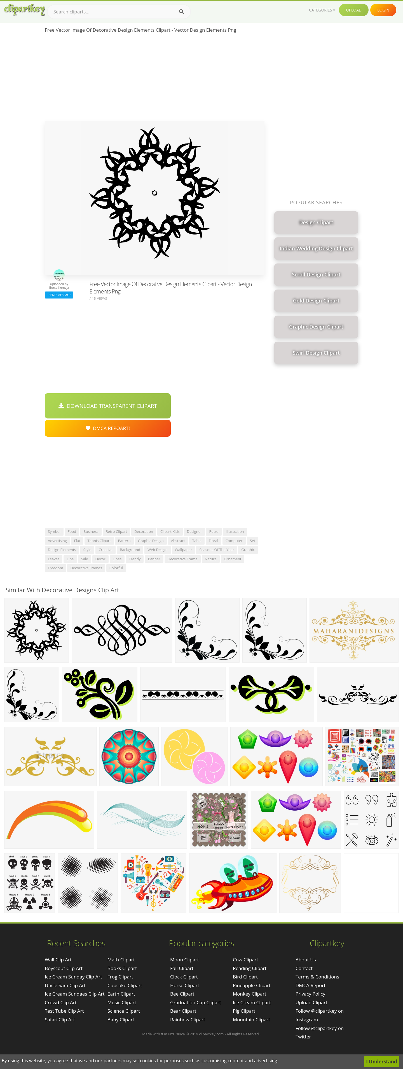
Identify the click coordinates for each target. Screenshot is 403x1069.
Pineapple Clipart (252, 985)
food (72, 531)
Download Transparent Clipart (107, 405)
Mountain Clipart (251, 1019)
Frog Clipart (120, 976)
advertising (57, 540)
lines (117, 558)
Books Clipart (122, 968)
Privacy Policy (310, 994)
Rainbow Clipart (187, 1019)
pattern (124, 540)
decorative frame (183, 558)
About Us (306, 959)
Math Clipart (121, 959)
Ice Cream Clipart (252, 1002)
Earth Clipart (121, 994)
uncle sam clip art (65, 985)
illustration (235, 531)
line (70, 558)
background (130, 549)
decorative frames (86, 567)
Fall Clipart (181, 968)
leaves (53, 558)
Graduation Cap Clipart (195, 1002)
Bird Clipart (245, 976)
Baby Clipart (120, 1019)
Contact (304, 968)
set (252, 540)
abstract (178, 540)
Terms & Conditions (317, 976)
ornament (233, 558)
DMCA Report (310, 985)
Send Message (59, 295)
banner (154, 558)
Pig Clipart (244, 1011)
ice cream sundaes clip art (75, 994)
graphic (247, 549)
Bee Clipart (182, 994)
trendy (134, 558)
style (87, 549)
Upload (354, 10)
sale (84, 558)
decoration (143, 531)
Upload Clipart (311, 1002)
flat (77, 540)
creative (106, 549)
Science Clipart (123, 1011)
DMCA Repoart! (108, 428)
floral (213, 540)
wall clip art (58, 959)
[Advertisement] (154, 79)
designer (194, 531)
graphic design (151, 540)
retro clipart (116, 531)
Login (383, 10)
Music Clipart (121, 1002)
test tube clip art (64, 1011)
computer (234, 540)
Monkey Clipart (249, 994)
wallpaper (183, 549)
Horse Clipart (184, 985)
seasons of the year (216, 549)
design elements (62, 549)
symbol (54, 531)
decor (100, 558)
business (91, 531)
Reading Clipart (249, 968)
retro (213, 531)
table (197, 540)
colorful (116, 567)
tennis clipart (99, 540)
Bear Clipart (183, 1011)
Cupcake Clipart (124, 985)
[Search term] (119, 11)
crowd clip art (61, 1002)
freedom (55, 567)
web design (157, 549)
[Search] (181, 11)
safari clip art (60, 1019)
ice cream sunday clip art (73, 976)
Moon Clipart (184, 959)
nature (211, 558)
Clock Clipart (184, 976)
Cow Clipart (245, 959)
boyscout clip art (64, 968)
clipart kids (170, 531)
